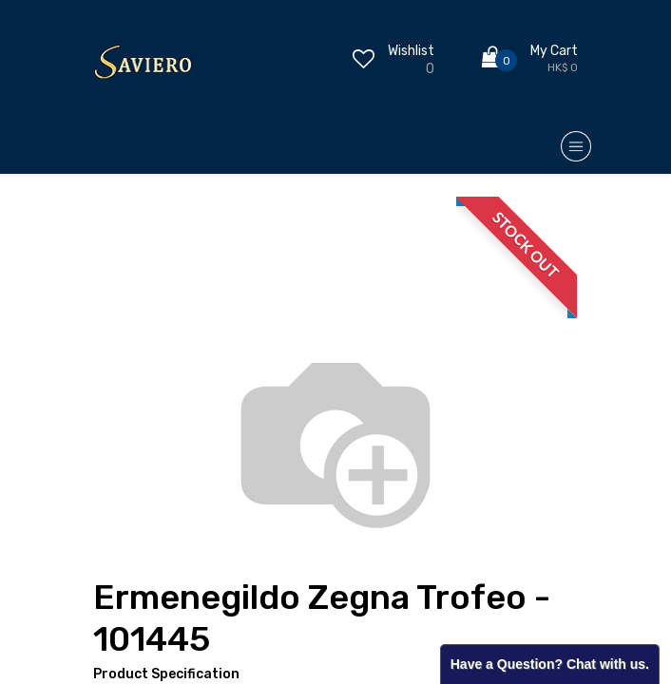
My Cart (554, 51)
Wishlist (411, 51)
